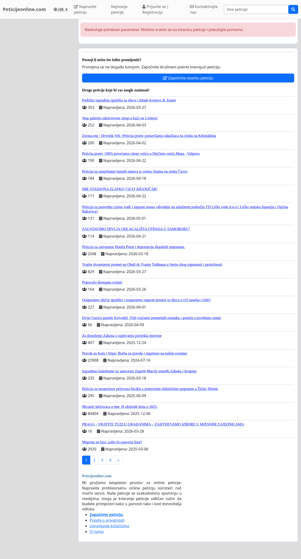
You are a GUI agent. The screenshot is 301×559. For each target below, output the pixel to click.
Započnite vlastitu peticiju (188, 78)
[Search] (256, 9)
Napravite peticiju (85, 9)
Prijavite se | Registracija (155, 9)
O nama (96, 531)
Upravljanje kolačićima (109, 525)
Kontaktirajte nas (204, 9)
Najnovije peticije (119, 9)
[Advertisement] (37, 89)
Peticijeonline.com (24, 9)
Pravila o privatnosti (107, 520)
